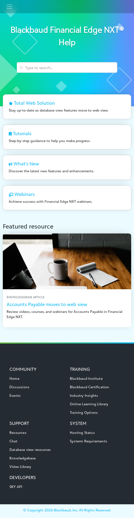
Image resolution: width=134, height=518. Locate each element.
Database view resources (30, 449)
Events (15, 395)
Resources (17, 432)
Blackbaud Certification (89, 387)
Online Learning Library (89, 404)
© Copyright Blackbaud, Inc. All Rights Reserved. (67, 510)
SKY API (15, 486)
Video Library (20, 466)
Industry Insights (84, 395)
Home (14, 378)
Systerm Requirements (88, 441)
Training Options (84, 412)
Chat (13, 441)
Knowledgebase (22, 458)
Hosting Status (82, 432)
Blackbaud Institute (86, 378)
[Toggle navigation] (9, 6)
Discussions (19, 387)
